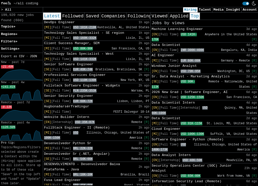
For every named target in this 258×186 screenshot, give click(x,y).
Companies (113, 16)
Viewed (160, 16)
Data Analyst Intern (171, 155)
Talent (205, 10)
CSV (21, 56)
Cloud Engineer (166, 129)
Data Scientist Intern (173, 103)
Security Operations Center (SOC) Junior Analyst (192, 168)
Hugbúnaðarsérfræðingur (66, 106)
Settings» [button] (10, 49)
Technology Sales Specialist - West (79, 54)
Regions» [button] (9, 34)
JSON (33, 56)
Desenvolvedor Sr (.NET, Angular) (77, 154)
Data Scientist (166, 45)
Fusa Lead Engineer (62, 180)
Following (139, 16)
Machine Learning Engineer (177, 29)
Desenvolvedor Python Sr (67, 143)
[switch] (245, 3)
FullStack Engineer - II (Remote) (77, 128)
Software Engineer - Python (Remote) (188, 139)
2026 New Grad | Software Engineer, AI (190, 92)
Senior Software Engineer (68, 64)
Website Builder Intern (66, 117)
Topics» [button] (8, 26)
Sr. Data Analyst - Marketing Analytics (191, 76)
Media (218, 10)
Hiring (190, 10)
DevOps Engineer (59, 22)
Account (250, 10)
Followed (72, 16)
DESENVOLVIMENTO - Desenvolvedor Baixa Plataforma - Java (82, 166)
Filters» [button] (9, 41)
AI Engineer (163, 55)
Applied (179, 16)
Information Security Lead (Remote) (186, 181)
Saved (92, 16)
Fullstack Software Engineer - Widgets (82, 85)
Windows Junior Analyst (174, 66)
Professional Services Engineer (75, 75)
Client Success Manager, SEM (72, 43)
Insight (233, 10)
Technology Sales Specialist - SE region (84, 33)
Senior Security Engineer (68, 96)
